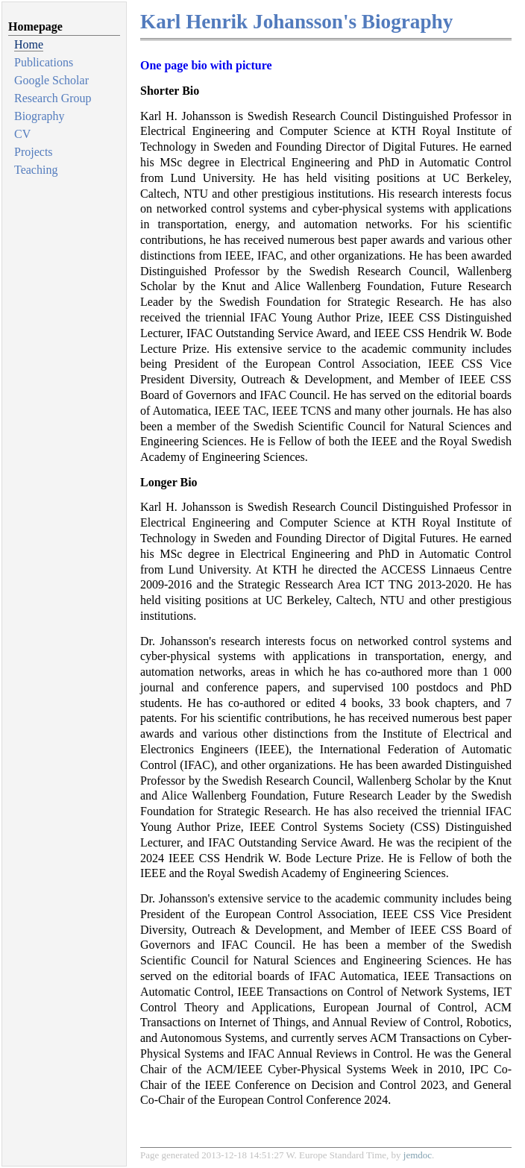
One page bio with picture (206, 65)
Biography (39, 116)
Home (28, 44)
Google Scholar (51, 80)
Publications (43, 62)
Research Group (53, 98)
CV (22, 134)
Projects (33, 151)
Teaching (35, 169)
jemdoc (417, 1155)
